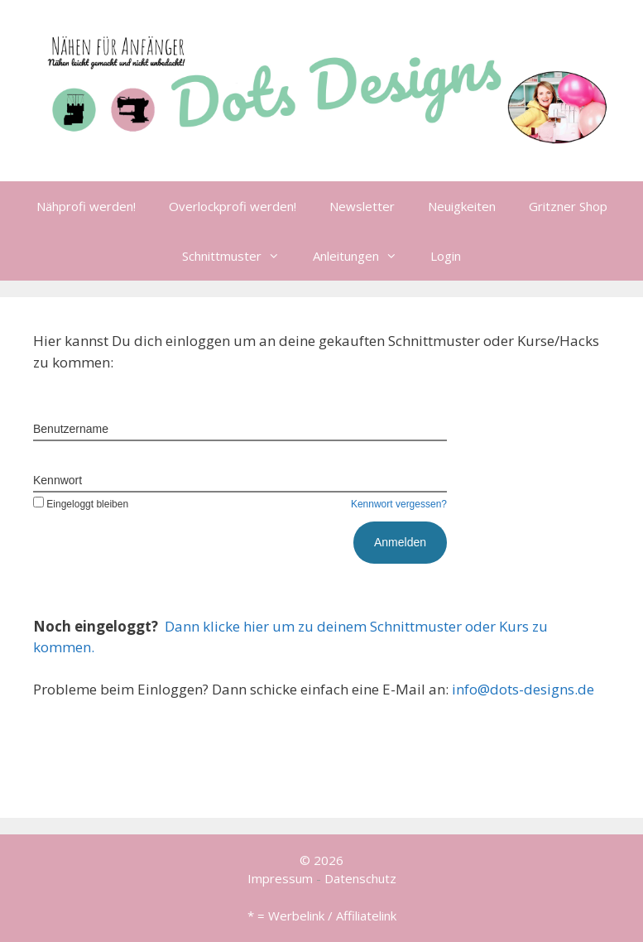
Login (445, 256)
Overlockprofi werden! (232, 206)
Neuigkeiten (462, 206)
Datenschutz (360, 878)
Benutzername (70, 428)
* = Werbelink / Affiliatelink (321, 915)
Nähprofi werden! (86, 206)
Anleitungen (363, 256)
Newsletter (362, 206)
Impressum (280, 878)
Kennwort (57, 480)
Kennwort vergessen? (399, 504)
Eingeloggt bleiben (80, 504)
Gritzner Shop (568, 206)
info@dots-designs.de (523, 689)
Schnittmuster (239, 256)
